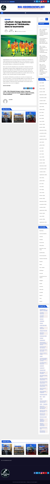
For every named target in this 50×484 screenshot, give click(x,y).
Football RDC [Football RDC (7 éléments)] (42, 340)
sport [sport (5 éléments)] (44, 396)
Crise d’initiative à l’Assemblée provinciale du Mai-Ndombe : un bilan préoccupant (43, 41)
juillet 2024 (41, 145)
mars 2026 (41, 85)
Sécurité (41, 289)
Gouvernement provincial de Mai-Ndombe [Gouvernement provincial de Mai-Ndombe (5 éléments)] (43, 343)
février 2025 (42, 124)
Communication (42, 233)
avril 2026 (41, 82)
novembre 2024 (42, 133)
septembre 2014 (43, 222)
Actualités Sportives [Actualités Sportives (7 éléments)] (42, 316)
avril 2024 (41, 154)
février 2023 (42, 195)
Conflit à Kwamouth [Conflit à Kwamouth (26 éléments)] (42, 328)
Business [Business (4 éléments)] (41, 319)
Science (41, 286)
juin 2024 (41, 148)
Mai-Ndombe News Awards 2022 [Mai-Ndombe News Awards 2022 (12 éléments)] (43, 379)
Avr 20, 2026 (6, 451)
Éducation (41, 245)
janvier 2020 (42, 219)
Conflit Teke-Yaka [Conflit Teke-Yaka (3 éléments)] (43, 325)
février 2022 (42, 213)
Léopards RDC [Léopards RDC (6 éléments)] (42, 370)
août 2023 (41, 177)
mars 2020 (41, 216)
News (6, 19)
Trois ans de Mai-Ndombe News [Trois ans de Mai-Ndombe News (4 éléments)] (43, 402)
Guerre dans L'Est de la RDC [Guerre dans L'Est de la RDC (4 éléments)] (43, 350)
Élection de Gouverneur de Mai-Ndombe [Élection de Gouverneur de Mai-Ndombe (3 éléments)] (43, 407)
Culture (41, 236)
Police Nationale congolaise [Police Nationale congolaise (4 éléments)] (43, 392)
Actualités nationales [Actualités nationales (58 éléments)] (42, 313)
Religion (41, 280)
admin (11, 30)
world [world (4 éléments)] (41, 404)
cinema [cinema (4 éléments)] (41, 323)
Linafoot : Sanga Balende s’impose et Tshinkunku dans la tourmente (18, 24)
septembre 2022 (43, 210)
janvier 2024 (42, 162)
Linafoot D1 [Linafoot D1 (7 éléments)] (42, 368)
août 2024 (41, 142)
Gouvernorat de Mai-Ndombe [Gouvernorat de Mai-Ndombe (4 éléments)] (43, 347)
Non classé (41, 267)
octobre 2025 (42, 100)
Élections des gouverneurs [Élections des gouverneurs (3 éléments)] (42, 414)
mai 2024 (41, 151)
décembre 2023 (42, 165)
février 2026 (42, 88)
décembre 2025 (42, 94)
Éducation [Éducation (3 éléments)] (45, 404)
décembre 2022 (42, 201)
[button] (48, 12)
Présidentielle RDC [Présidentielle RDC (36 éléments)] (43, 394)
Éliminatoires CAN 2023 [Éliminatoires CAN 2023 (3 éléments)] (43, 428)
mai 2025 (41, 115)
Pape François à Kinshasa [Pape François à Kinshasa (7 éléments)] (43, 389)
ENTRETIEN (42, 252)
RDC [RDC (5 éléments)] (40, 396)
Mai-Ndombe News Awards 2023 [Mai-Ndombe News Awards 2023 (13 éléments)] (43, 382)
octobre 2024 (42, 136)
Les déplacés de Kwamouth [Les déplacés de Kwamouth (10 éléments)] (43, 363)
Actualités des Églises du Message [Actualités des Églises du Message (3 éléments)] (43, 310)
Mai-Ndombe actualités (21, 31)
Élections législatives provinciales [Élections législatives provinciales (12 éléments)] (42, 424)
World (40, 301)
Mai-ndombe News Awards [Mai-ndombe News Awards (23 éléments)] (43, 376)
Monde (40, 261)
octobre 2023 (42, 171)
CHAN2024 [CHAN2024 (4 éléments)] (42, 321)
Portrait (41, 273)
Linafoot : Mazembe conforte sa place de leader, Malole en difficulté (27, 93)
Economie (41, 242)
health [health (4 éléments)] (41, 356)
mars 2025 (41, 121)
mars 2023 (41, 192)
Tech (40, 298)
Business (41, 230)
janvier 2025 (42, 127)
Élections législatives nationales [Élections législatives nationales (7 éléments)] (42, 420)
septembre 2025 (43, 103)
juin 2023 (41, 183)
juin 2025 (41, 112)
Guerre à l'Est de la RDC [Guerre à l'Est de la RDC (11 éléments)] (43, 354)
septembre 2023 (43, 174)
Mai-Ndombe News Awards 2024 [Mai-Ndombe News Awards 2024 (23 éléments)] (43, 386)
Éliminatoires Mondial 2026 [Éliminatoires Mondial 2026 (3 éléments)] (42, 431)
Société (41, 292)
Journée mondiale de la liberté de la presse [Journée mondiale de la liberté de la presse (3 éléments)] (43, 359)
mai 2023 (41, 186)
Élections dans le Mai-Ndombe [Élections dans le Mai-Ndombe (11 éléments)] (43, 411)
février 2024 (42, 159)
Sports (9, 19)
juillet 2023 (41, 180)
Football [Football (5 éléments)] (41, 338)
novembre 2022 (42, 204)
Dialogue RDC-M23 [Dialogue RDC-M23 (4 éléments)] (43, 330)
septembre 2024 (43, 139)
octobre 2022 (42, 207)
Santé (40, 283)
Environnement (42, 255)
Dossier (41, 239)
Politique (41, 270)
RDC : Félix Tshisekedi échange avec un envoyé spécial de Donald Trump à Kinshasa (11, 93)
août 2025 (41, 106)
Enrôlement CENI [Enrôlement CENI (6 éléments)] (43, 336)
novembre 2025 (42, 97)
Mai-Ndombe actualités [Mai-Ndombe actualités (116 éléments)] (42, 373)
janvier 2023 (42, 198)
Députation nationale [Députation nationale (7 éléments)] (42, 333)
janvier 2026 (42, 91)
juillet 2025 (41, 109)
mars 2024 (41, 156)
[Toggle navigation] (25, 13)
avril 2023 (41, 189)
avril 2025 (41, 118)
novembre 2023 (42, 168)
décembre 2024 (42, 130)
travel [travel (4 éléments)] (41, 398)
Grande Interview (43, 258)
